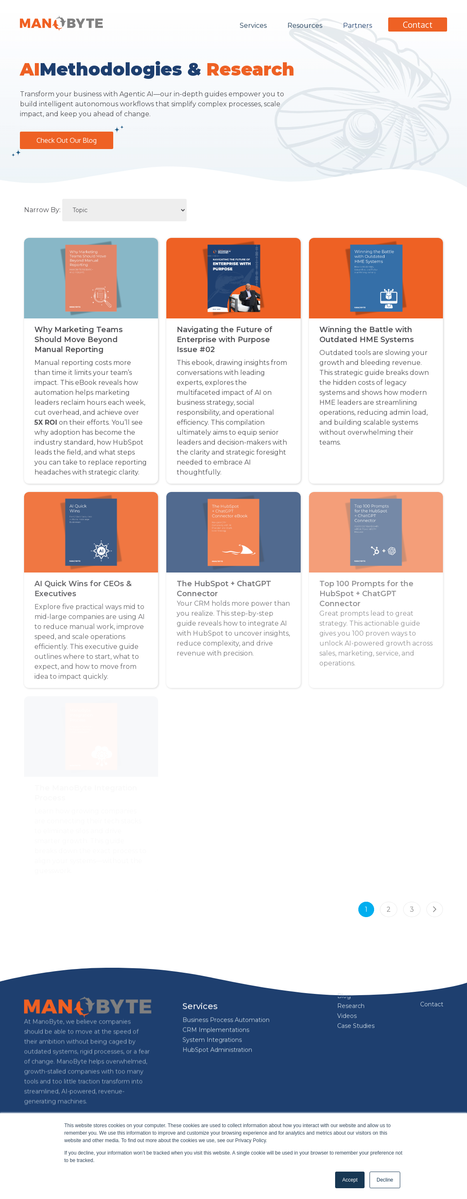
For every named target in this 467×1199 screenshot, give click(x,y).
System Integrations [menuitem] (212, 1014)
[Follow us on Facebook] (32, 1110)
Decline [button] (385, 1180)
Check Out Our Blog (66, 140)
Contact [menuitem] (431, 1004)
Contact (418, 24)
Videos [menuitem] (347, 1014)
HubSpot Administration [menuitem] (217, 1024)
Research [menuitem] (351, 1004)
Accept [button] (350, 1180)
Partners (357, 25)
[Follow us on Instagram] (75, 1110)
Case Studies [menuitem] (356, 1024)
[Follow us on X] (97, 1110)
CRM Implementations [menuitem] (215, 1004)
